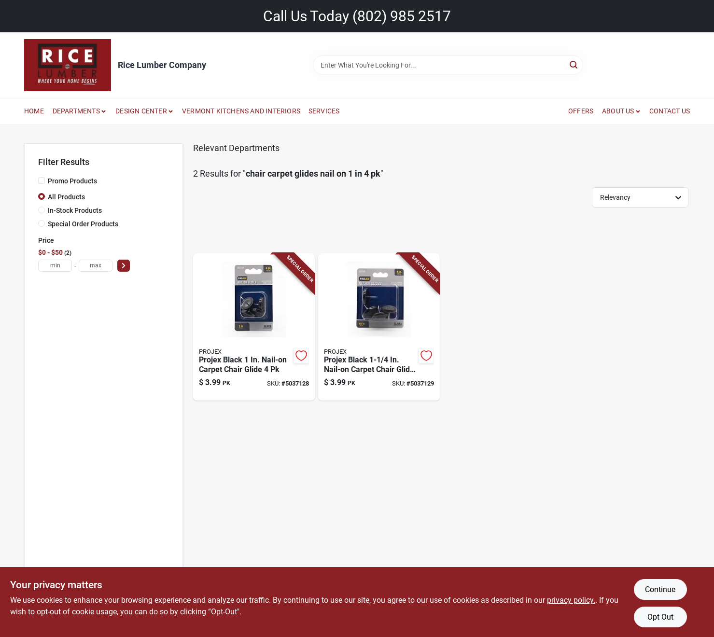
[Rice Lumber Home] (67, 65)
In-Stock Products (75, 210)
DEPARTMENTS (76, 111)
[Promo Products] (41, 180)
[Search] (574, 64)
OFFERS (580, 111)
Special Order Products (83, 224)
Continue (660, 589)
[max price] (95, 266)
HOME (34, 111)
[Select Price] (123, 266)
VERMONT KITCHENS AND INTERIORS (241, 111)
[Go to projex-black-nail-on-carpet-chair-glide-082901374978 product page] (254, 327)
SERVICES (324, 111)
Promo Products (72, 181)
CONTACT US (669, 111)
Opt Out (660, 617)
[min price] (55, 266)
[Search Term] (448, 65)
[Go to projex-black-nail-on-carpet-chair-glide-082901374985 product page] (379, 327)
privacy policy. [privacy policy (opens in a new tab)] (571, 600)
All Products (66, 196)
